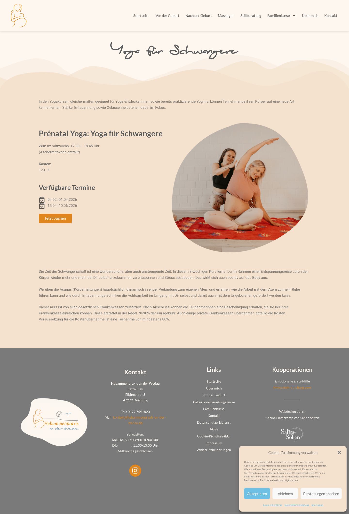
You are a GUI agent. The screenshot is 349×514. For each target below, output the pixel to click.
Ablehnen (285, 493)
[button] (339, 452)
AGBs (214, 429)
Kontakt (330, 15)
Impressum (317, 504)
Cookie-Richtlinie (272, 504)
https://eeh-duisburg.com (292, 387)
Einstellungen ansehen (321, 493)
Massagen (226, 15)
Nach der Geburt (198, 15)
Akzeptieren (257, 493)
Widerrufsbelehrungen (214, 450)
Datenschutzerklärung (297, 504)
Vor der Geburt (167, 15)
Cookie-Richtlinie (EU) (213, 436)
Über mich (310, 15)
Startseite (141, 15)
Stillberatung (250, 15)
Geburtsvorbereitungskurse (214, 402)
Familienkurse (281, 15)
